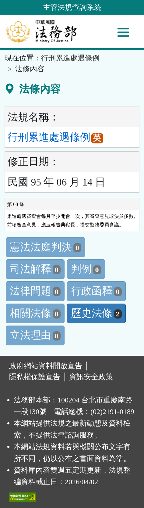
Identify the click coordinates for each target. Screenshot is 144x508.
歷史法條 (96, 313)
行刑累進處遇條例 (70, 58)
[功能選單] (123, 32)
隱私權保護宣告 (34, 377)
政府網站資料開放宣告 (45, 366)
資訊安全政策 (91, 377)
